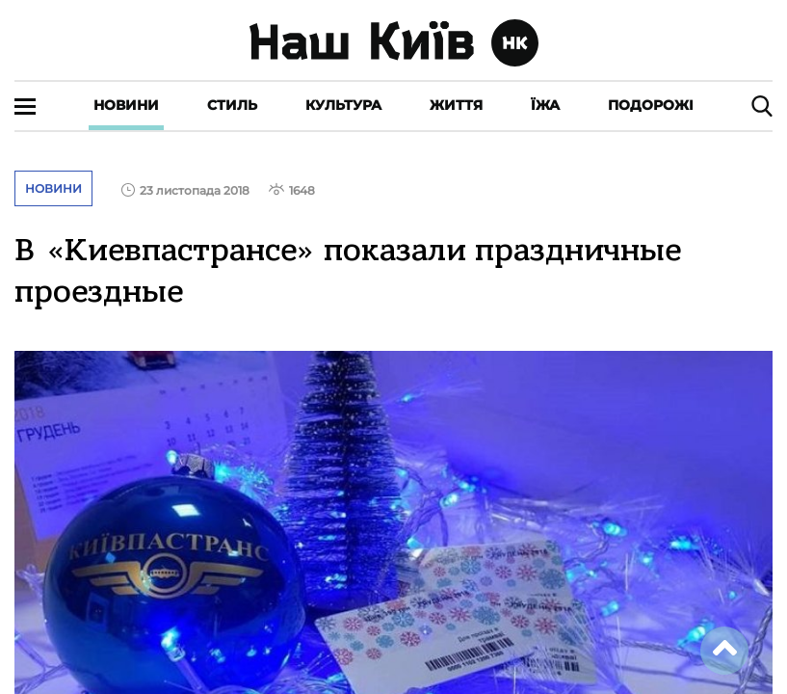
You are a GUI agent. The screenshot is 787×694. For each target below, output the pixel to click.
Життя (456, 105)
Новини (126, 105)
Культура (343, 105)
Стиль (232, 105)
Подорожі (651, 105)
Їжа (545, 105)
